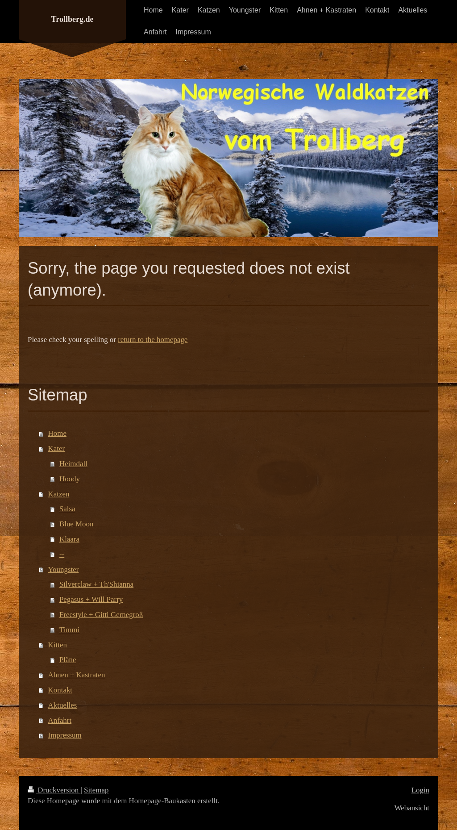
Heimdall (73, 463)
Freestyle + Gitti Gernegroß (101, 614)
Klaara (69, 539)
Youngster (63, 569)
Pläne (67, 659)
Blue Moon (76, 524)
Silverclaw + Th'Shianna (96, 584)
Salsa (67, 509)
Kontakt (60, 690)
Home (57, 433)
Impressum (65, 735)
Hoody (69, 479)
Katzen (59, 494)
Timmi (69, 630)
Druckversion (54, 790)
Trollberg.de (72, 19)
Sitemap (96, 790)
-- (61, 554)
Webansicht (412, 808)
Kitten (57, 645)
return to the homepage (152, 339)
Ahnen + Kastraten (76, 675)
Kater (56, 448)
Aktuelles (62, 705)
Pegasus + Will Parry (91, 599)
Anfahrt (60, 720)
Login (420, 790)
